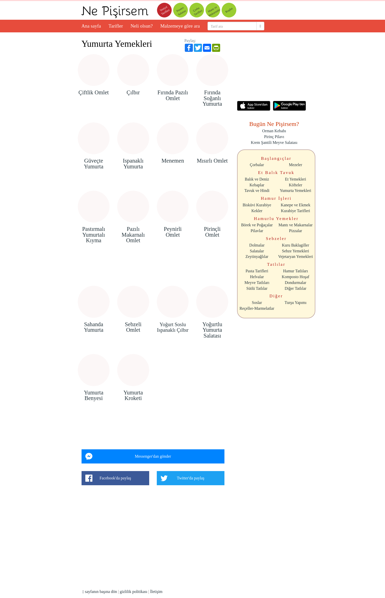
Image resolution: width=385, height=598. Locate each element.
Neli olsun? (142, 26)
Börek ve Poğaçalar (257, 225)
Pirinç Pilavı (274, 137)
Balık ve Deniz (257, 179)
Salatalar (257, 251)
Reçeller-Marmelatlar (257, 308)
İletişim (156, 591)
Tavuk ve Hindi (256, 190)
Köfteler (295, 185)
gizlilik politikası (133, 591)
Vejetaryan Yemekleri (295, 256)
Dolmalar (256, 245)
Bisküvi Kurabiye (257, 205)
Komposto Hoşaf (295, 277)
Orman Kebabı (274, 131)
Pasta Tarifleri (257, 271)
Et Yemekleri (295, 179)
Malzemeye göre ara (180, 26)
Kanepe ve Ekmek (295, 205)
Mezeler (295, 165)
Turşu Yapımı (295, 302)
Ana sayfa (91, 26)
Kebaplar (256, 185)
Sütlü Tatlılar (256, 288)
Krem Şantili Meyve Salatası (274, 142)
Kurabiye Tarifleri (295, 211)
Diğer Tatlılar (295, 288)
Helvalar (257, 277)
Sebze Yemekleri (295, 251)
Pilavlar (257, 231)
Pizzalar (295, 231)
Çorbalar (257, 165)
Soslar (257, 302)
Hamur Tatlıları (295, 271)
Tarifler (116, 26)
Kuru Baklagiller (295, 245)
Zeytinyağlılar (256, 256)
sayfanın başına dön (99, 591)
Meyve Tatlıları (256, 282)
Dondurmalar (295, 282)
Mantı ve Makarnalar (295, 225)
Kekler (257, 211)
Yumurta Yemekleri (117, 44)
